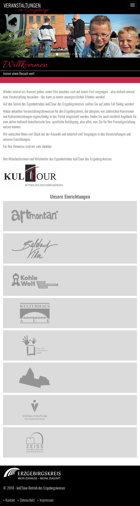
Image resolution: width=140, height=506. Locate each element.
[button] (10, 35)
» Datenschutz (26, 500)
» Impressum (45, 500)
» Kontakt (9, 500)
